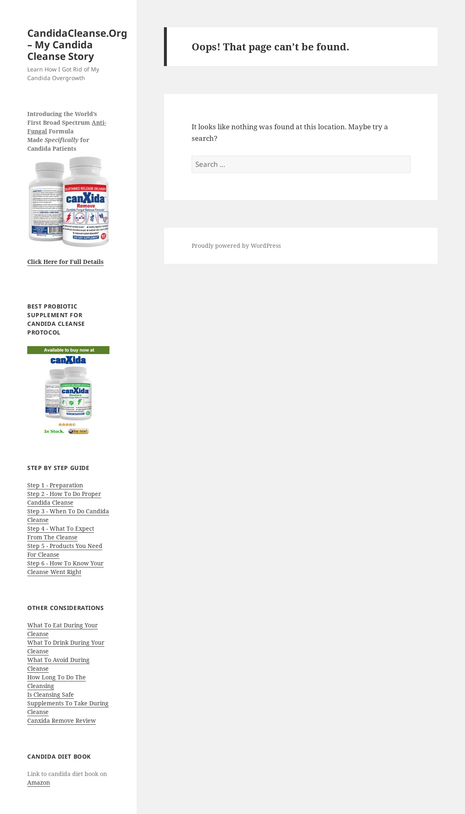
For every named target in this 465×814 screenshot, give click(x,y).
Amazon (38, 782)
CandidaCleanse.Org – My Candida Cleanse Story (77, 44)
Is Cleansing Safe (50, 694)
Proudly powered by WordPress (236, 245)
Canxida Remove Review (61, 720)
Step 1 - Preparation (55, 485)
